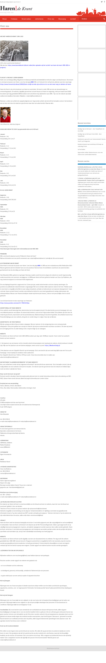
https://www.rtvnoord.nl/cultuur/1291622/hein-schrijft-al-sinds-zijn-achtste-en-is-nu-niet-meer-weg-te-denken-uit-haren (35, 84)
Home (4, 19)
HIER (32, 82)
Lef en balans (81, 149)
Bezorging (62, 19)
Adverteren (39, 19)
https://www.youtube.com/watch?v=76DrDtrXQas (14, 303)
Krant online (26, 19)
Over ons (51, 19)
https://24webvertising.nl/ (52, 345)
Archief (73, 19)
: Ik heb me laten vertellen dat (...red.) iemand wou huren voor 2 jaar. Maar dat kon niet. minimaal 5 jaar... (91, 218)
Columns (14, 19)
